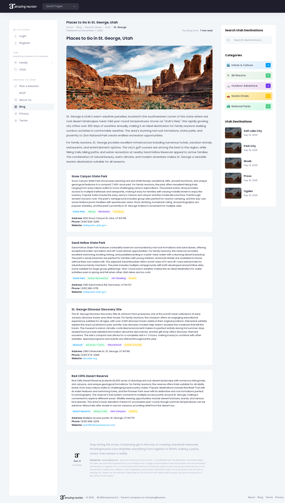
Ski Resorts (238, 75)
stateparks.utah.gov (94, 225)
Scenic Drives (240, 96)
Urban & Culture (242, 65)
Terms (269, 497)
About (251, 497)
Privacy (279, 497)
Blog (79, 27)
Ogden (248, 191)
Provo (248, 176)
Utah (108, 27)
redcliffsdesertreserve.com (99, 425)
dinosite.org (90, 358)
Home (69, 27)
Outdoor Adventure (244, 86)
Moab (248, 161)
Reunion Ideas (93, 27)
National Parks (241, 106)
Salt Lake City (253, 131)
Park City (250, 146)
